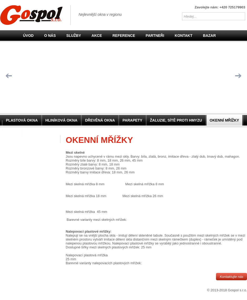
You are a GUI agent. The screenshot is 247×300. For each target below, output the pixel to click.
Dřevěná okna (100, 120)
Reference (123, 35)
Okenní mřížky (224, 120)
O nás (50, 35)
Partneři (155, 35)
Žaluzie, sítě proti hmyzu (176, 120)
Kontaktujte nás (231, 277)
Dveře (12, 131)
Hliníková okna (61, 120)
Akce (96, 35)
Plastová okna (22, 120)
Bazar (209, 35)
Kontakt (183, 35)
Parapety (132, 120)
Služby (73, 35)
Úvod (28, 35)
